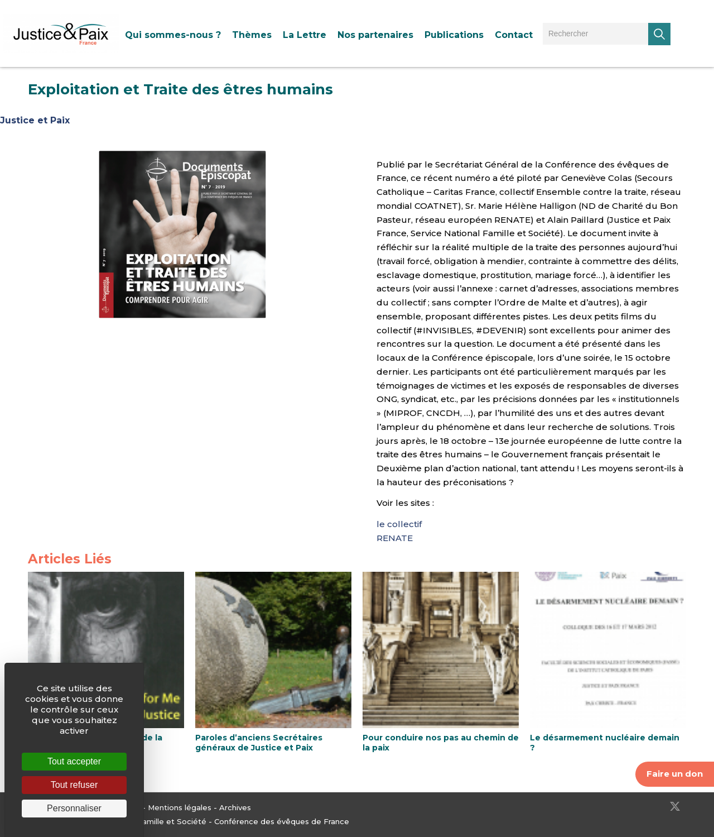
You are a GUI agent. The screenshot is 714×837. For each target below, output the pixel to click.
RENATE (395, 538)
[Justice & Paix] (61, 33)
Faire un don (675, 773)
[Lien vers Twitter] (675, 806)
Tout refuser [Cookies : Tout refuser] (74, 785)
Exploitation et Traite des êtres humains (180, 89)
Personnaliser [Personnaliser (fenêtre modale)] (74, 808)
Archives (235, 807)
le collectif (399, 524)
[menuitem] (172, 34)
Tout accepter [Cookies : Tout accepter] (74, 761)
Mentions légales (179, 807)
